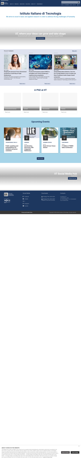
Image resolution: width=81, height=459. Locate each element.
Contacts (74, 4)
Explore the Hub (72, 178)
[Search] (70, 2)
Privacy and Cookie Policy (27, 212)
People (62, 4)
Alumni (70, 4)
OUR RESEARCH (40, 38)
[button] (16, 3)
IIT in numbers (66, 4)
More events (40, 158)
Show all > (74, 51)
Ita (79, 4)
